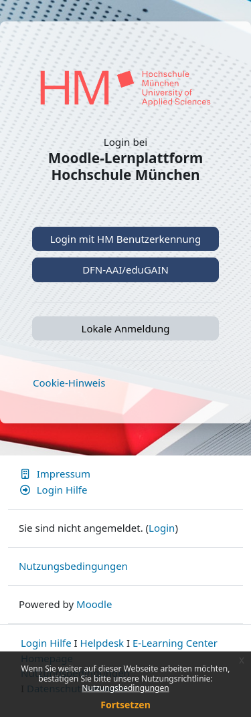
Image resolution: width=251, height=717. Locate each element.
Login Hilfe (53, 489)
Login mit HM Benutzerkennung (125, 238)
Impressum (54, 473)
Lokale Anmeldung (126, 328)
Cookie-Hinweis (69, 382)
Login (162, 527)
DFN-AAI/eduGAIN (125, 269)
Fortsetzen (125, 704)
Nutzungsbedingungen (125, 688)
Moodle (94, 604)
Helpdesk (102, 642)
